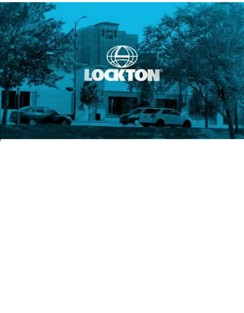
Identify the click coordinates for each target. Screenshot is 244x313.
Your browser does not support (122, 70)
